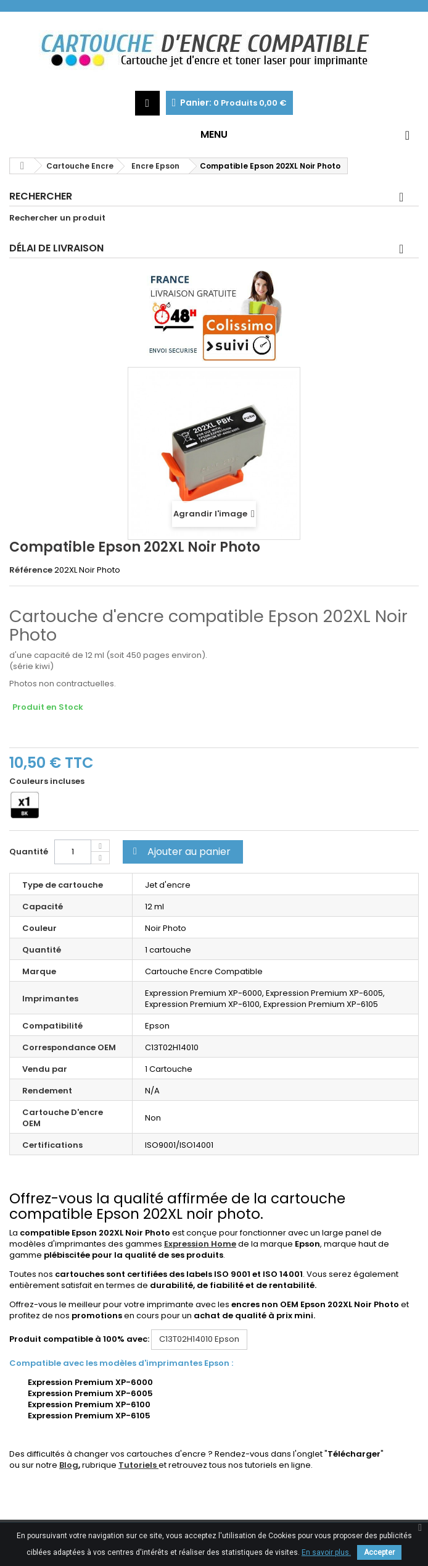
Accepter (379, 1552)
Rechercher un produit (57, 218)
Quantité (28, 851)
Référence (30, 570)
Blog (68, 1465)
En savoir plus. (326, 1552)
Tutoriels (138, 1465)
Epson (199, 1339)
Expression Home (200, 1244)
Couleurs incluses (47, 781)
